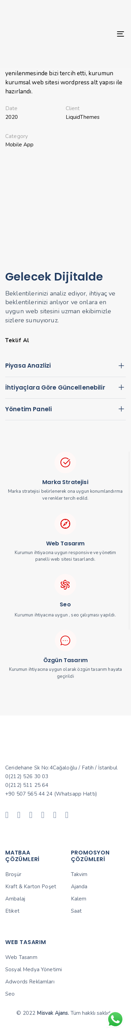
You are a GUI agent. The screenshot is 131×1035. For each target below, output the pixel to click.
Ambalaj (15, 898)
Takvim (79, 874)
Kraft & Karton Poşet (30, 886)
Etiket (12, 910)
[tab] (65, 366)
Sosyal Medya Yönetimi (33, 969)
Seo (10, 993)
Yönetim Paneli (65, 409)
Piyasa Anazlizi (65, 366)
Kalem (79, 898)
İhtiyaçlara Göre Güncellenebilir (65, 388)
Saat (76, 910)
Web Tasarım (21, 957)
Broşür (13, 874)
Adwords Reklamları (29, 981)
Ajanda (79, 886)
